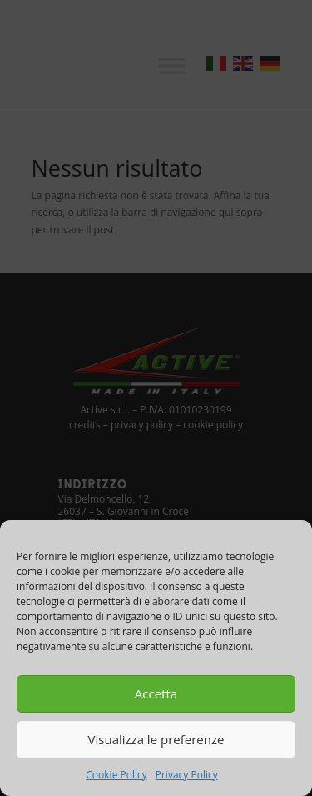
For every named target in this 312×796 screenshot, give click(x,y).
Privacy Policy (187, 775)
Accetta (156, 693)
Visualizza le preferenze (156, 739)
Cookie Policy (116, 775)
